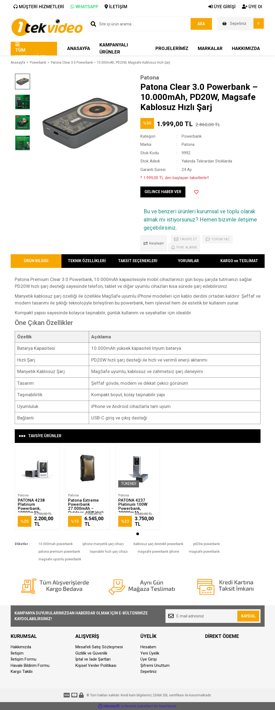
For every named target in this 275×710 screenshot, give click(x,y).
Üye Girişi (148, 659)
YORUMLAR (188, 261)
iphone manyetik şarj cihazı (103, 544)
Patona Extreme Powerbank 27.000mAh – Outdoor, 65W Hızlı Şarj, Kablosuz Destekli (86, 510)
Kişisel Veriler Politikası (95, 665)
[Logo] (47, 27)
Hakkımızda (21, 646)
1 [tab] (137, 533)
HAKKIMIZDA (246, 48)
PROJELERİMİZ (171, 48)
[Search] (150, 24)
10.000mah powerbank (56, 544)
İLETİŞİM (116, 6)
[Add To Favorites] (196, 192)
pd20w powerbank (206, 544)
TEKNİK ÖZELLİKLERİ (87, 261)
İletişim (17, 653)
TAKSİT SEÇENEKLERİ (137, 261)
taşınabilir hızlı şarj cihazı (109, 552)
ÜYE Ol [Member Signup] (252, 6)
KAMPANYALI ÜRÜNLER (113, 48)
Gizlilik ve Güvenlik (91, 653)
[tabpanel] (37, 487)
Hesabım (148, 646)
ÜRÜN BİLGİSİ (36, 261)
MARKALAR (210, 48)
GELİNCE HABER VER (162, 192)
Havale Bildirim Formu (30, 665)
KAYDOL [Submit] (248, 616)
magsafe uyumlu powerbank (60, 559)
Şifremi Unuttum (155, 665)
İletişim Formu (23, 659)
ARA (201, 24)
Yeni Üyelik (149, 653)
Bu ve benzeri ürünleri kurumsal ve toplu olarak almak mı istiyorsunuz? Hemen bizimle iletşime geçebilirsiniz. (200, 219)
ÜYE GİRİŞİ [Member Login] (222, 6)
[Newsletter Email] (213, 616)
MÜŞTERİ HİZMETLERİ (38, 6)
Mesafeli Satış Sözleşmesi (99, 646)
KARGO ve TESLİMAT (239, 261)
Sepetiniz (148, 671)
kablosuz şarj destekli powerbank (158, 544)
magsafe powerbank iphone (158, 552)
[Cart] (241, 23)
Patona (149, 77)
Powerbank (192, 136)
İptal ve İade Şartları (93, 659)
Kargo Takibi (21, 671)
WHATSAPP (84, 6)
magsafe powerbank (204, 552)
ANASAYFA (78, 48)
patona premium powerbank (59, 552)
